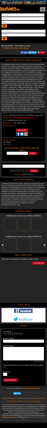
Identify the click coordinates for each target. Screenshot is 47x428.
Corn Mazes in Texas (22, 46)
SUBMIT (32, 153)
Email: (5, 120)
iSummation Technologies (10, 417)
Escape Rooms (36, 401)
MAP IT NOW (22, 130)
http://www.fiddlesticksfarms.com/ (22, 118)
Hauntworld (7, 46)
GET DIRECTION (39, 263)
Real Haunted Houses (24, 401)
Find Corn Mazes (11, 401)
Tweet (18, 393)
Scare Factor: (7, 144)
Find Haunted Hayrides (22, 398)
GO (4, 26)
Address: (6, 115)
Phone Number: (8, 123)
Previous (3, 245)
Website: (6, 118)
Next (45, 245)
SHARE (25, 52)
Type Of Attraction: (9, 140)
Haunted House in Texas (31, 388)
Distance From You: (9, 125)
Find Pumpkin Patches (37, 398)
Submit (34, 171)
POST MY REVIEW (10, 380)
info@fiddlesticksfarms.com (16, 120)
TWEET (34, 52)
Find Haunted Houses (8, 398)
